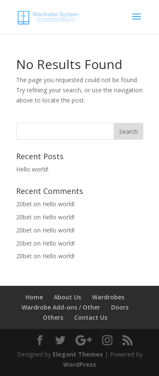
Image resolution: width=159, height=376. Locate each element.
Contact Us (90, 317)
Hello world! (32, 169)
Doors (119, 307)
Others (53, 317)
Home (34, 297)
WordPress (79, 364)
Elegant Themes (78, 354)
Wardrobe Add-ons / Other (61, 307)
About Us (67, 297)
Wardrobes (108, 297)
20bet (24, 204)
